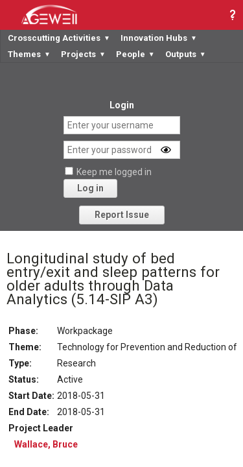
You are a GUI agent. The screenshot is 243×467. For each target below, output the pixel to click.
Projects (83, 54)
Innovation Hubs (159, 38)
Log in (90, 188)
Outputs (185, 54)
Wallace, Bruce (46, 444)
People (135, 54)
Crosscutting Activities (59, 38)
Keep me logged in (114, 172)
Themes (29, 54)
